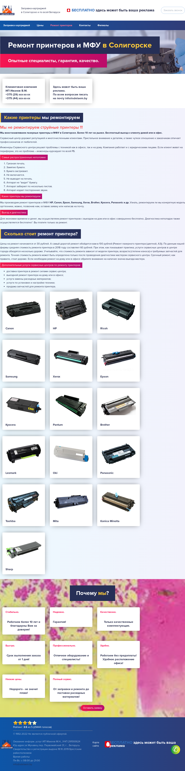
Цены (40, 25)
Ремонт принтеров (61, 25)
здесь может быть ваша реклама (113, 10)
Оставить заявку (92, 708)
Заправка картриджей (16, 25)
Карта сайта (96, 744)
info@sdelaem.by (22, 764)
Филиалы (103, 25)
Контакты (85, 25)
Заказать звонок (173, 10)
